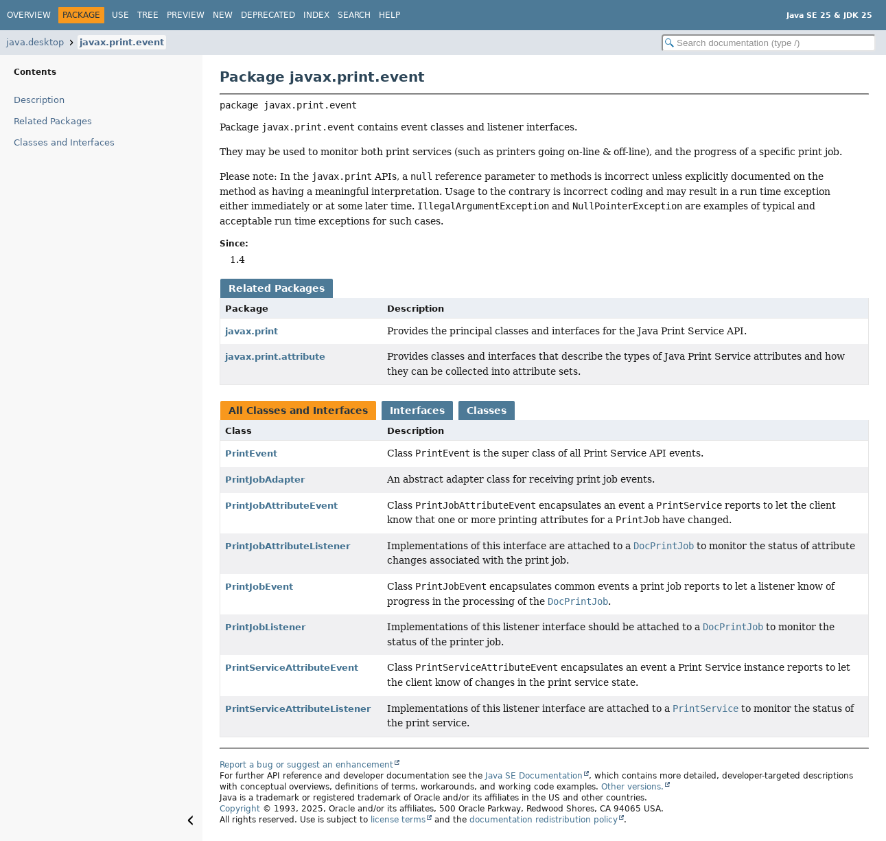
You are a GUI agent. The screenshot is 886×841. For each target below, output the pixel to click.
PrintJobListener (265, 627)
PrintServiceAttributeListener (298, 709)
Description (39, 100)
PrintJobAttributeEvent (281, 505)
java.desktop (35, 42)
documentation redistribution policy (543, 820)
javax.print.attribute (275, 357)
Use (120, 15)
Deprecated (268, 15)
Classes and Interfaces (64, 142)
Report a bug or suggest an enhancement (306, 765)
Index (316, 15)
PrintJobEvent (259, 586)
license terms (398, 820)
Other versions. (632, 787)
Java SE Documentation (534, 776)
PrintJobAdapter (265, 479)
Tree (148, 15)
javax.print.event (122, 42)
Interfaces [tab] (417, 410)
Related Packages (53, 121)
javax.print (251, 331)
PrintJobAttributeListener (287, 546)
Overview (29, 15)
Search (354, 15)
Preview (186, 15)
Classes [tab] (486, 410)
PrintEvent (251, 453)
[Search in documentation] (769, 42)
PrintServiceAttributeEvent (291, 668)
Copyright (240, 809)
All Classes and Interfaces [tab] (298, 410)
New (223, 15)
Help (389, 15)
